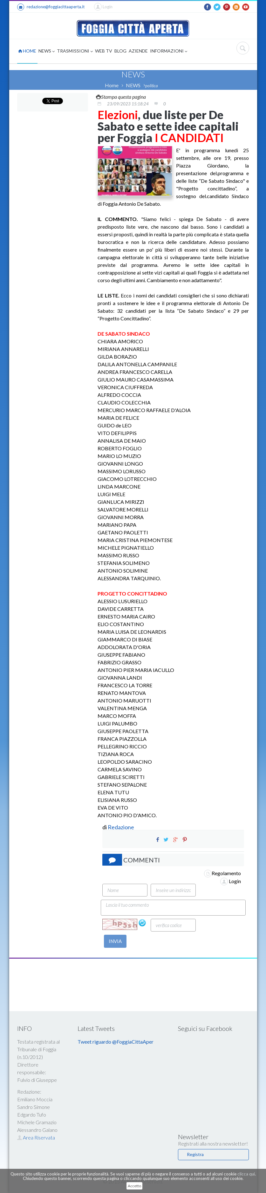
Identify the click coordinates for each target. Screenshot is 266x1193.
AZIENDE (138, 51)
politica (151, 85)
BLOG (120, 51)
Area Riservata (36, 1137)
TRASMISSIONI (75, 51)
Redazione (121, 827)
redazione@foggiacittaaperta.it (51, 7)
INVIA (115, 941)
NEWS (46, 51)
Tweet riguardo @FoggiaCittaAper (115, 1042)
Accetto (134, 1185)
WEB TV (103, 51)
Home (112, 85)
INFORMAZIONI (168, 51)
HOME (27, 51)
